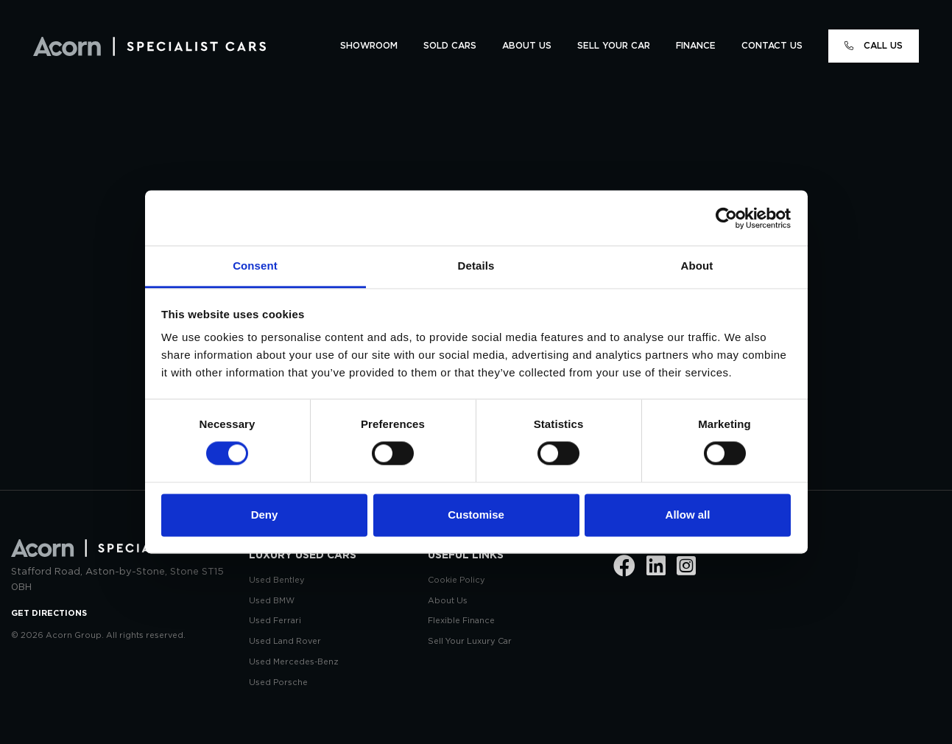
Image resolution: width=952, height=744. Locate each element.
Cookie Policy (456, 580)
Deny (264, 514)
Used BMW (272, 601)
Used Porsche (278, 682)
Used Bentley (277, 580)
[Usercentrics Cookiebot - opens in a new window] (726, 218)
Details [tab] (476, 265)
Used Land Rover (285, 641)
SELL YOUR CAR (613, 45)
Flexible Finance (461, 621)
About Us (448, 601)
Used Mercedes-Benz (294, 662)
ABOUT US (526, 45)
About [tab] (697, 265)
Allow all (688, 514)
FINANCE (696, 45)
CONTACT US (772, 45)
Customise (476, 514)
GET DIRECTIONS (49, 613)
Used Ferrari (275, 621)
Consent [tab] (255, 265)
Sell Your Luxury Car (470, 641)
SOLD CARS (449, 45)
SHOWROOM (369, 45)
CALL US (874, 45)
